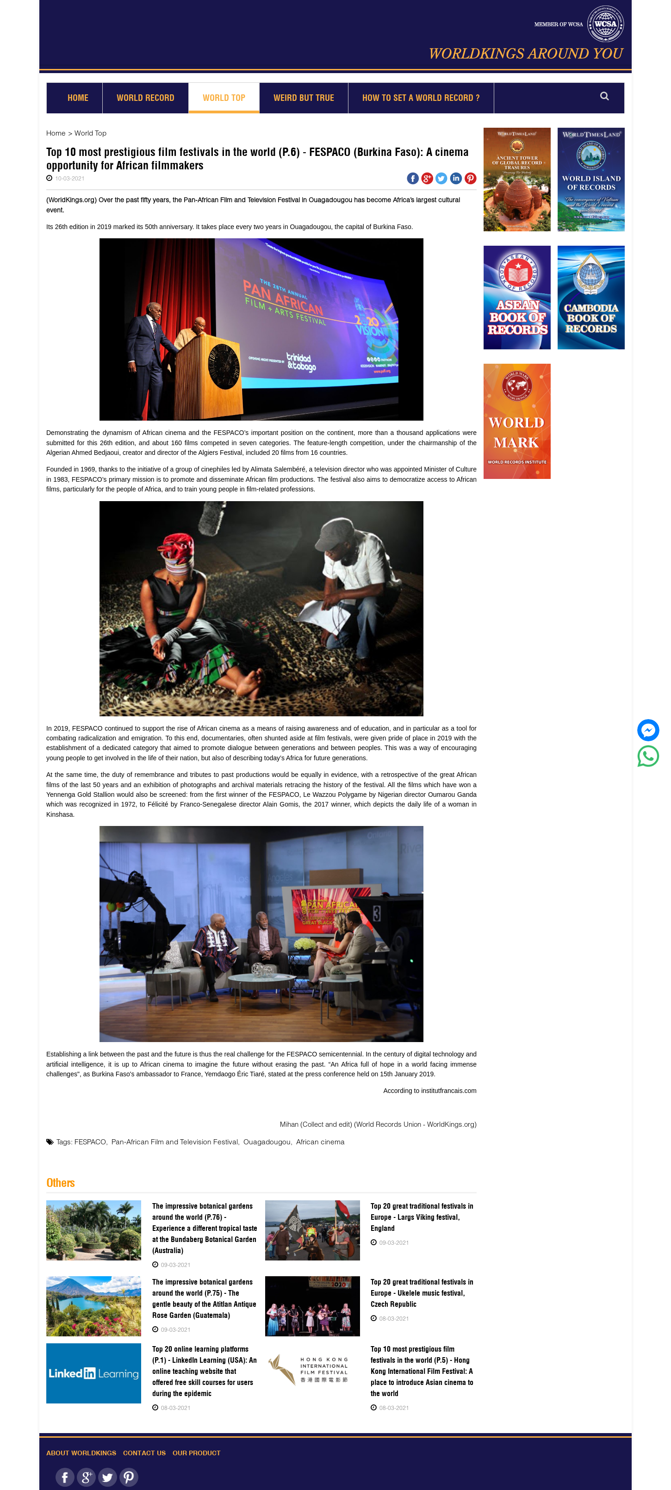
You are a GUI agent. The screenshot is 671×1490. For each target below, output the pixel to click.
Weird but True (303, 98)
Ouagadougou (258, 1141)
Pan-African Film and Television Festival (170, 1141)
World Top (224, 98)
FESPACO (90, 1141)
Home (78, 98)
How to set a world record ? (421, 98)
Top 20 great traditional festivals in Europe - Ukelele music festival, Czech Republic (422, 1292)
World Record (145, 98)
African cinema (307, 1141)
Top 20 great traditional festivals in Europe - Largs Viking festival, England (422, 1216)
